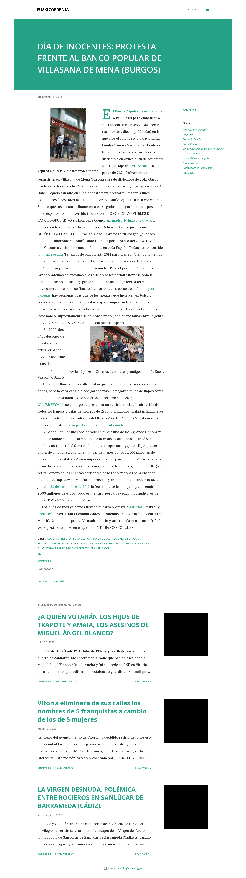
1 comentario (64, 767)
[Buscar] (192, 10)
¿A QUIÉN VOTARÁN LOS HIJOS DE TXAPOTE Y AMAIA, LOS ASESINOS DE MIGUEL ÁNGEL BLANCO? (93, 624)
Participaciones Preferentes (197, 168)
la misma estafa (50, 254)
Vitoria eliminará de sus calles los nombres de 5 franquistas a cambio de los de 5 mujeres (92, 711)
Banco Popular (191, 144)
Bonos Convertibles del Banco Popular (203, 148)
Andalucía (46, 514)
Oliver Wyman (190, 163)
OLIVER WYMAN (51, 404)
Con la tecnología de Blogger (123, 868)
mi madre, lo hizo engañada (129, 220)
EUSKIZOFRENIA (53, 9)
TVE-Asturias (140, 165)
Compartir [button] (190, 110)
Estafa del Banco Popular (196, 158)
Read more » (143, 681)
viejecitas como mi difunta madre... (99, 425)
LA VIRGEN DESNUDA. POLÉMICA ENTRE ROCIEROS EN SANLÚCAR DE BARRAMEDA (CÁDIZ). (90, 797)
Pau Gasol (188, 172)
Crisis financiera (191, 153)
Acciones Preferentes (194, 129)
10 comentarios (65, 681)
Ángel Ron (188, 134)
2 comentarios (64, 854)
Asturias (136, 507)
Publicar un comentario (53, 581)
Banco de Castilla (192, 139)
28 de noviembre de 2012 (70, 486)
